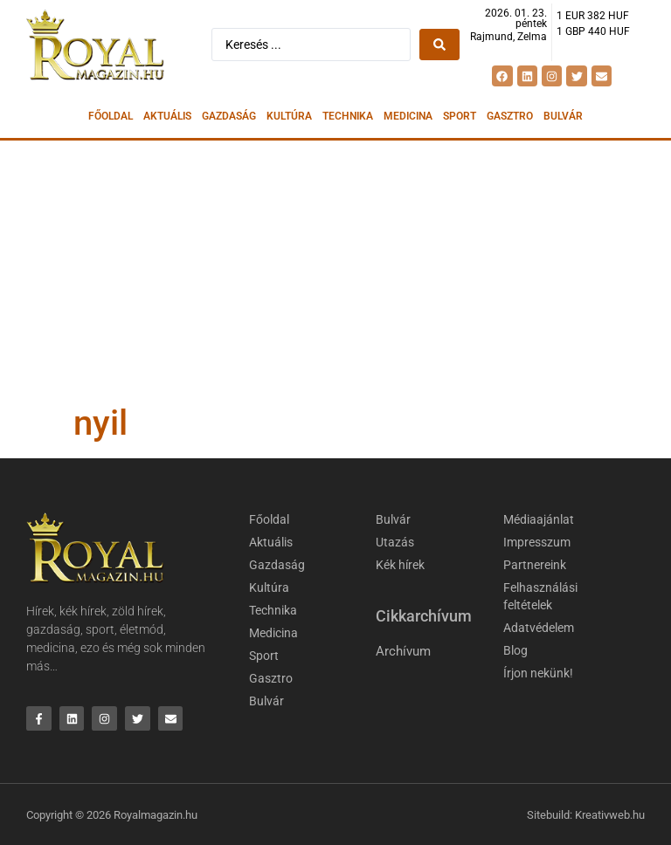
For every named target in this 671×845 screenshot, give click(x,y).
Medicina (408, 116)
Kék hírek (400, 565)
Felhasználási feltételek (540, 596)
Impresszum (537, 542)
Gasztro (510, 116)
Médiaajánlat (538, 519)
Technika (347, 116)
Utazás (395, 542)
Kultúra (289, 116)
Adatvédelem (538, 628)
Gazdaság (229, 116)
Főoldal (110, 116)
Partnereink (534, 565)
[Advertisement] (335, 271)
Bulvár (563, 116)
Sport (459, 116)
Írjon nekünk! (538, 673)
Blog (515, 650)
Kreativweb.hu (610, 814)
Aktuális (167, 116)
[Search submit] (439, 44)
